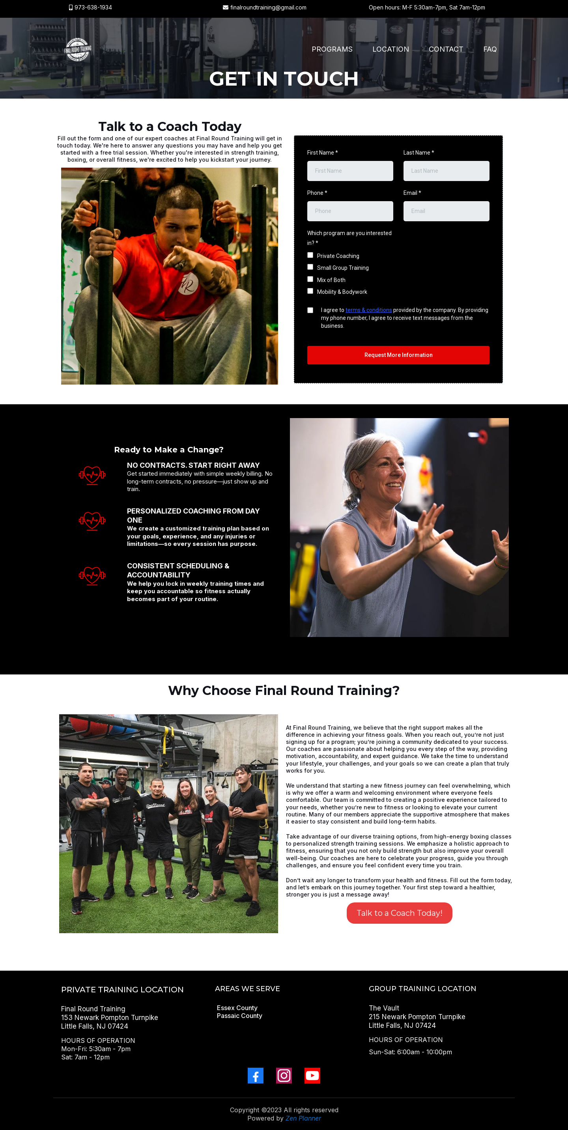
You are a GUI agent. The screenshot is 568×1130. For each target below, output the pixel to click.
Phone (317, 193)
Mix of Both (331, 280)
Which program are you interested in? (349, 238)
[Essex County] (237, 1008)
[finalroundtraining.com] (77, 49)
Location (390, 49)
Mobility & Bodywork (342, 292)
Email (412, 193)
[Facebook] (255, 1075)
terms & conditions (369, 310)
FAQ (490, 49)
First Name (322, 152)
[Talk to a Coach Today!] (399, 913)
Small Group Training (343, 268)
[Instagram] (284, 1075)
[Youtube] (312, 1075)
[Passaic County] (239, 1016)
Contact (446, 49)
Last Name (419, 152)
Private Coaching (338, 256)
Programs (332, 49)
